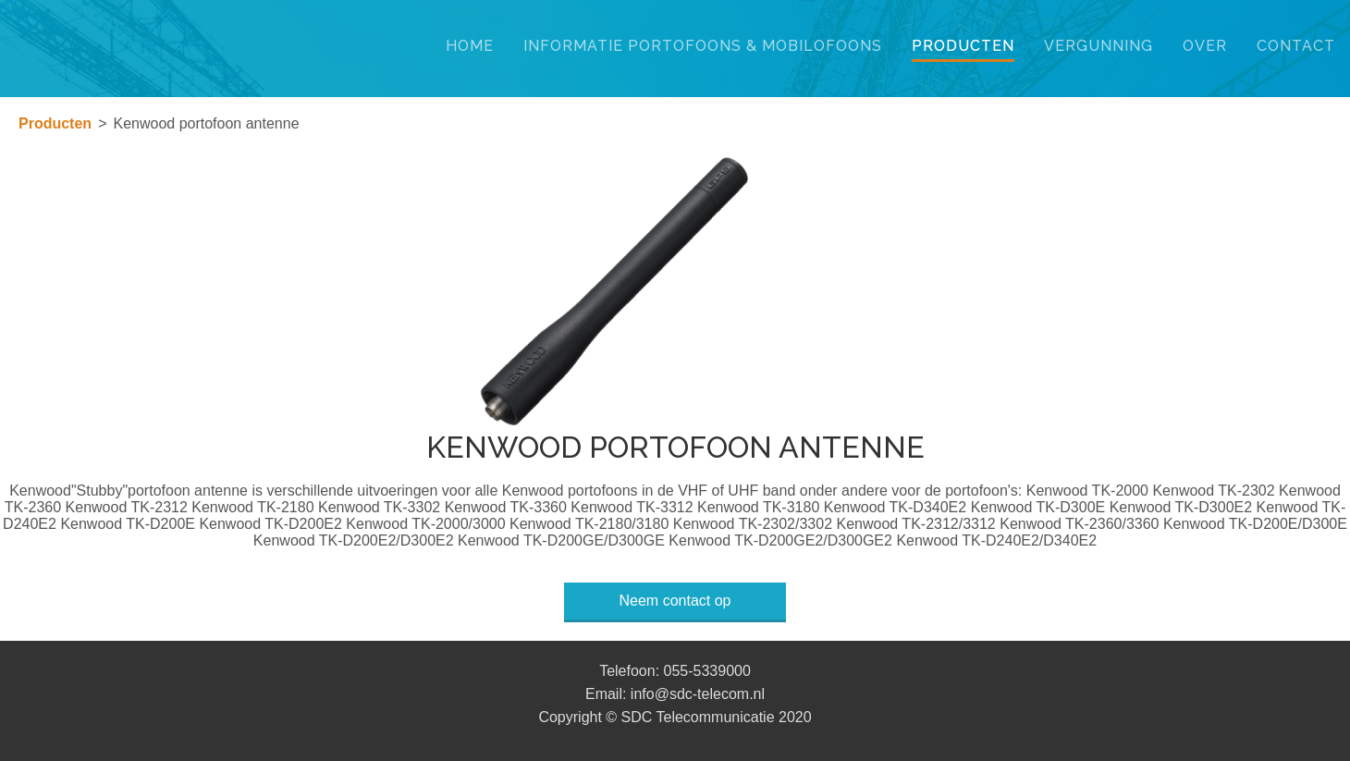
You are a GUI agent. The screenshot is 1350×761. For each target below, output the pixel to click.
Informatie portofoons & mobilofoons (702, 46)
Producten (963, 46)
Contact (1296, 46)
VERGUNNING (1098, 46)
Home (470, 46)
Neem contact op (675, 600)
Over (1205, 46)
